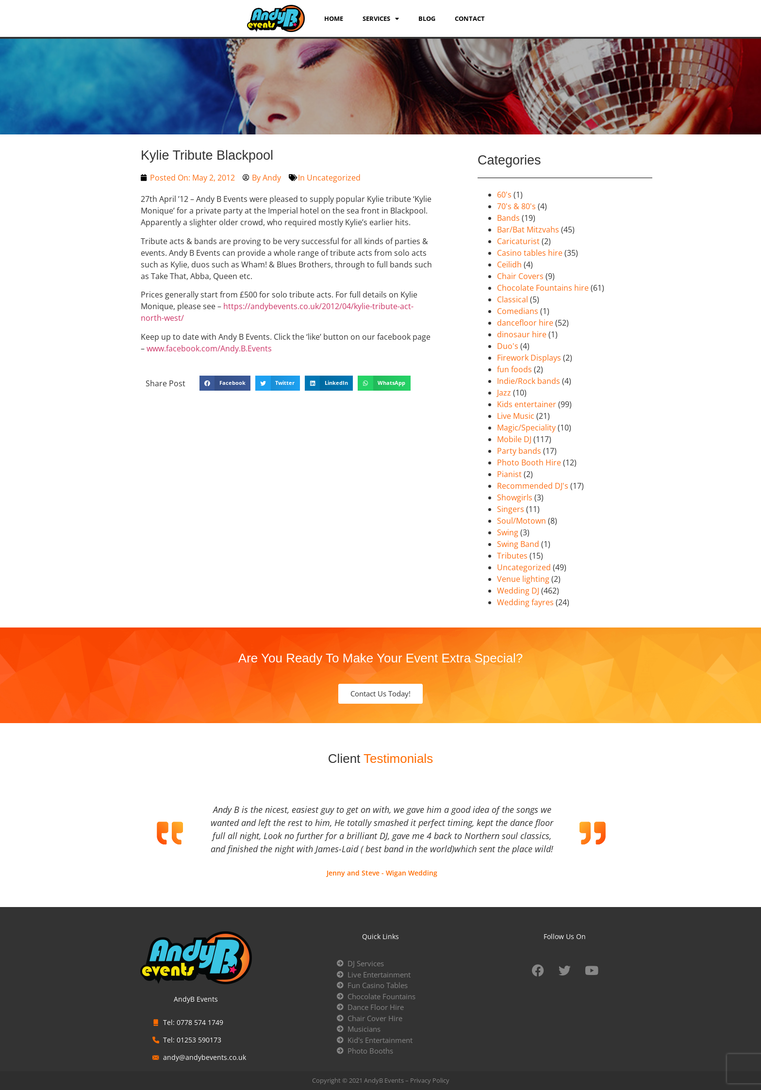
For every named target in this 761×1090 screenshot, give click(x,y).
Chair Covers (520, 276)
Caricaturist (518, 241)
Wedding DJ (518, 590)
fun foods (514, 369)
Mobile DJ (514, 439)
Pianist (509, 474)
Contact (470, 18)
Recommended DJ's (532, 485)
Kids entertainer (526, 404)
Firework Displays (529, 357)
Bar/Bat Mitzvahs (528, 229)
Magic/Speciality (526, 427)
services (381, 18)
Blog (426, 18)
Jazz (504, 392)
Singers (510, 509)
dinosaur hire (521, 334)
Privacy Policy (429, 1080)
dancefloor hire (525, 322)
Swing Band (518, 544)
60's (504, 194)
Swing (507, 532)
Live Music (515, 416)
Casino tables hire (529, 253)
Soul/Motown (521, 520)
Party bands (519, 451)
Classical (512, 299)
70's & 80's (516, 206)
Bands (508, 218)
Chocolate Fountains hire (543, 287)
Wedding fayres (525, 602)
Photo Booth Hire (529, 462)
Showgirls (514, 497)
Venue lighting (523, 579)
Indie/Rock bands (528, 381)
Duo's (507, 346)
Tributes (512, 555)
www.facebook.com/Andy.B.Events (209, 348)
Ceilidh (509, 264)
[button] (224, 383)
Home (333, 18)
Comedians (517, 311)
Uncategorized (334, 177)
